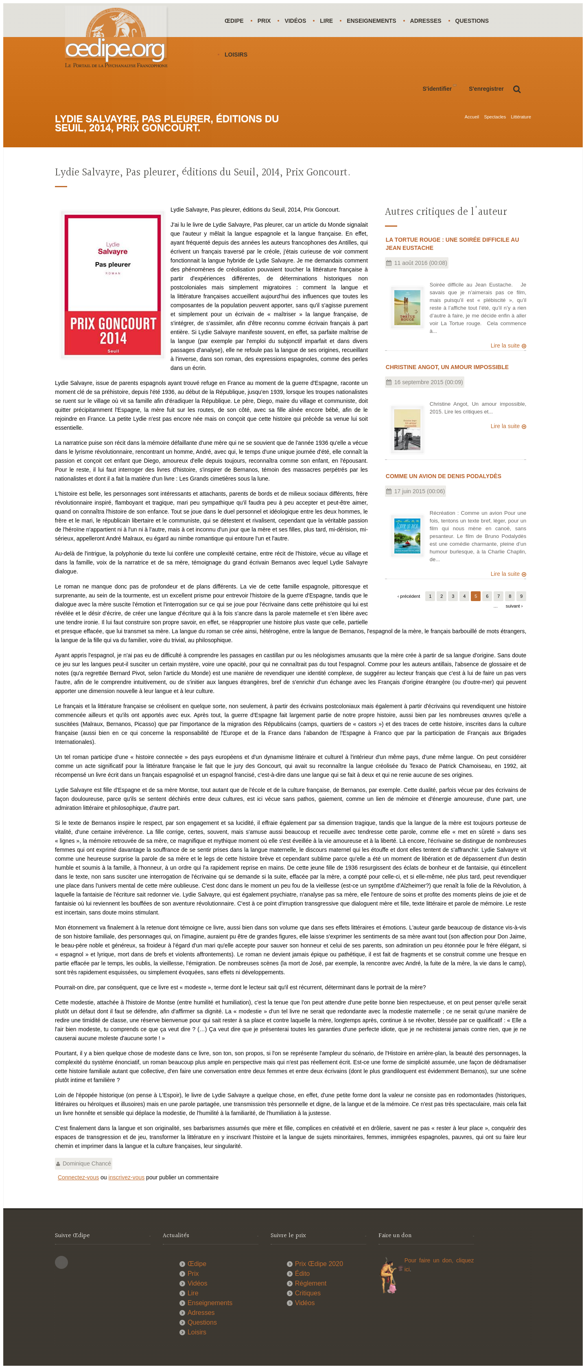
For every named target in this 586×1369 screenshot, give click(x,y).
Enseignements (371, 20)
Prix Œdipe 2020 (319, 1263)
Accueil (472, 116)
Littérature (521, 116)
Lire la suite (505, 345)
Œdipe (234, 20)
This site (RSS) (61, 1262)
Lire (326, 20)
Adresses (426, 20)
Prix (264, 20)
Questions (472, 20)
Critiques (308, 1293)
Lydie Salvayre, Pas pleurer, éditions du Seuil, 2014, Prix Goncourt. (202, 172)
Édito (302, 1273)
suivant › (514, 606)
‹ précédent (409, 596)
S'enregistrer (486, 88)
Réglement (310, 1283)
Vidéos (295, 20)
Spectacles (495, 116)
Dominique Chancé (87, 1163)
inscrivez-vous (127, 1177)
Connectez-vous (78, 1177)
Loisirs (236, 54)
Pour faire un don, (430, 1260)
